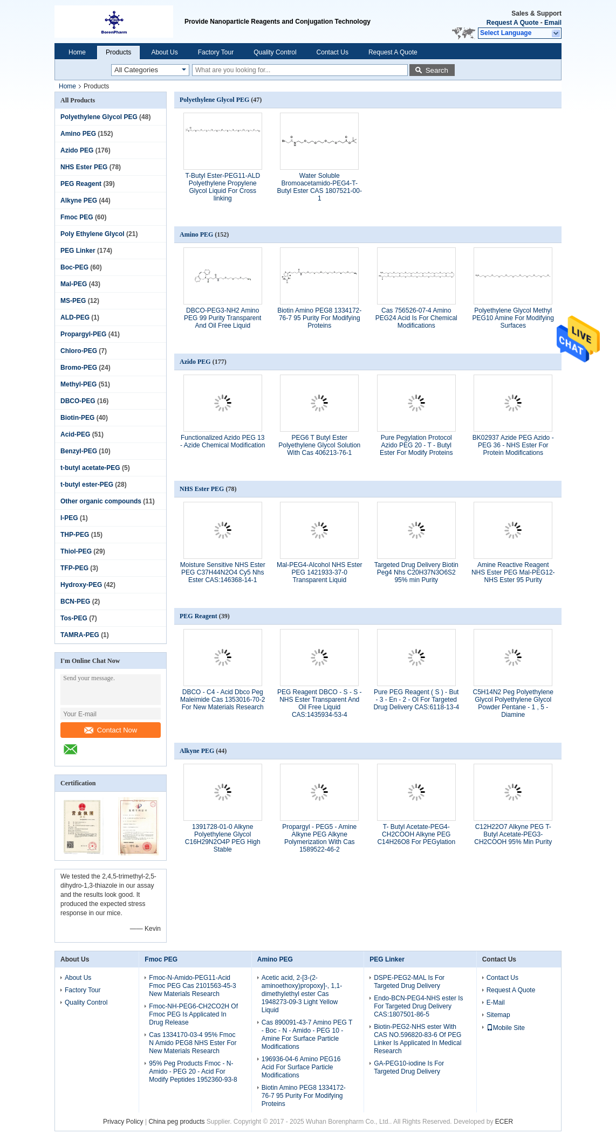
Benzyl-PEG (78, 451)
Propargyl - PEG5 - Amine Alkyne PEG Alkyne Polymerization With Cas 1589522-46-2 (319, 838)
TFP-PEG (74, 568)
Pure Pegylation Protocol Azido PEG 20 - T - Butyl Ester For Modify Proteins (416, 445)
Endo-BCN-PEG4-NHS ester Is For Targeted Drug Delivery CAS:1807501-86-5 (418, 1006)
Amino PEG (78, 133)
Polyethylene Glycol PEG (99, 117)
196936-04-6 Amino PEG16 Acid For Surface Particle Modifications (301, 1067)
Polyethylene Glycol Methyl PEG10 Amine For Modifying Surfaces (513, 318)
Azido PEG (76, 150)
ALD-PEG (75, 317)
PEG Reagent (80, 184)
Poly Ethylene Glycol (92, 234)
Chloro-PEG (78, 351)
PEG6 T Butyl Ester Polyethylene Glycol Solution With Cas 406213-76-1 (319, 445)
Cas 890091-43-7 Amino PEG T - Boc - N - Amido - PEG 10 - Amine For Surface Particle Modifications (307, 1034)
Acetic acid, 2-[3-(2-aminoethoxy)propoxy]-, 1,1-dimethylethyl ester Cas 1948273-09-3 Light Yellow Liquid (302, 994)
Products (118, 52)
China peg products (176, 1121)
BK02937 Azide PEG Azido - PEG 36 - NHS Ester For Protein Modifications (513, 445)
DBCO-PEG (77, 401)
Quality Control (275, 52)
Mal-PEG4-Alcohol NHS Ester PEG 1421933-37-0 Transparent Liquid (319, 572)
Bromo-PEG (78, 367)
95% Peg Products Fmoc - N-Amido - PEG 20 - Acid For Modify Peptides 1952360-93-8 (193, 1071)
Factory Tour (216, 52)
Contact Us (332, 52)
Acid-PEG (75, 434)
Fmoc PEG (76, 217)
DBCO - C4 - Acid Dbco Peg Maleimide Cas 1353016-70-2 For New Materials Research (222, 699)
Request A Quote (512, 22)
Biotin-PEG (77, 417)
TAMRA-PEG (79, 635)
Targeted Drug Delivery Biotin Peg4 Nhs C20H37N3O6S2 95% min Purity (416, 572)
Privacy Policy (123, 1121)
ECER (504, 1121)
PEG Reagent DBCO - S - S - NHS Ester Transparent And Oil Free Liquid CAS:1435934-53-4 (319, 703)
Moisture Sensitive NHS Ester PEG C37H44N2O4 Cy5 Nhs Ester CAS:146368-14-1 (222, 572)
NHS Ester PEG (83, 167)
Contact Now (110, 730)
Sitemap (498, 1015)
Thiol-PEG (76, 551)
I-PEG (69, 518)
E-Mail (496, 1002)
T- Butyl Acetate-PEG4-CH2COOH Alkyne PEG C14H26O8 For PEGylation (416, 834)
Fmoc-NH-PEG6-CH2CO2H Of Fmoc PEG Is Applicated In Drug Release (193, 1014)
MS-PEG (73, 301)
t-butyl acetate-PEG (90, 468)
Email (553, 22)
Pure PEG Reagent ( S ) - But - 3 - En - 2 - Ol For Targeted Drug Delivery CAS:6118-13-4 (416, 699)
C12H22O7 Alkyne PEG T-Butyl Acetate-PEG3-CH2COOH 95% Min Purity (513, 834)
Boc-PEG (74, 267)
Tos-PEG (73, 618)
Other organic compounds (100, 501)
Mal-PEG (73, 284)
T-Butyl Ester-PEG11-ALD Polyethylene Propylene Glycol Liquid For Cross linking (222, 187)
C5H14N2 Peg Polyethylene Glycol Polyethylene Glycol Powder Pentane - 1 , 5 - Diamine (513, 703)
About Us (164, 52)
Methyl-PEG (78, 384)
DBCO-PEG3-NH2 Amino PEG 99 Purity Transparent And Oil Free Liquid (222, 318)
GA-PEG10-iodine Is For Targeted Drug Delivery (409, 1067)
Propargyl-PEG (83, 334)
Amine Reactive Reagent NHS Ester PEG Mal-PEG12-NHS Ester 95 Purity (513, 572)
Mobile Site (506, 1028)
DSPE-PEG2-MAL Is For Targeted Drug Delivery (409, 982)
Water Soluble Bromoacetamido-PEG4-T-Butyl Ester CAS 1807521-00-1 (319, 187)
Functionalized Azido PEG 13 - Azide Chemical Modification (222, 441)
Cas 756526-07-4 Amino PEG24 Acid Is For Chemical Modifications (416, 318)
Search (437, 70)
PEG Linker (77, 250)
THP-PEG (74, 534)
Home (77, 52)
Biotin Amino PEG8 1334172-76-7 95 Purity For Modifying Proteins (319, 318)
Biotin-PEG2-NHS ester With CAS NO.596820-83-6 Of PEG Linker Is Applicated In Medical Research (417, 1039)
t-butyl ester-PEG (86, 484)
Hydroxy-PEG (81, 585)
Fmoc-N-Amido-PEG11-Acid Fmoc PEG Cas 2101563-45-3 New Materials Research (192, 986)
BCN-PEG (75, 601)
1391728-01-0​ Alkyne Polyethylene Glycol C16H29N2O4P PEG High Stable (223, 838)
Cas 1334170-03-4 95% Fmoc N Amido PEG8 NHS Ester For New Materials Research (192, 1043)
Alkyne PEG (78, 200)
